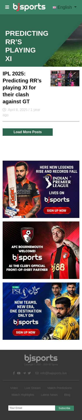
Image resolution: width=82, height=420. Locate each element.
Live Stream (32, 388)
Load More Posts (28, 132)
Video (14, 388)
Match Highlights (23, 394)
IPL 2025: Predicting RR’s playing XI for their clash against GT (22, 87)
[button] (7, 7)
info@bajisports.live (51, 373)
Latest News (49, 394)
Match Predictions (59, 388)
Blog (67, 394)
